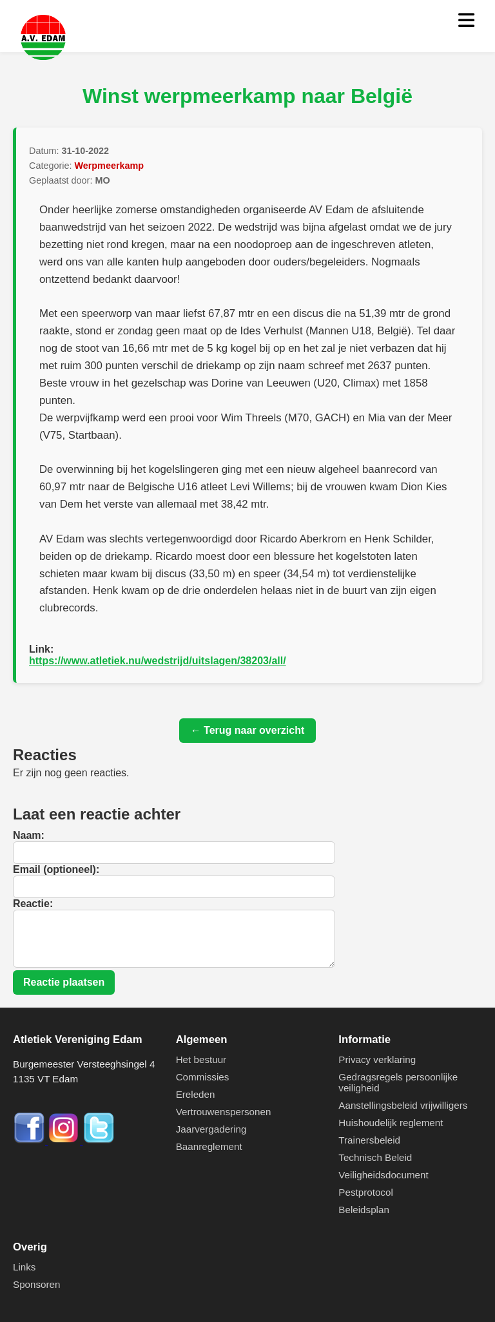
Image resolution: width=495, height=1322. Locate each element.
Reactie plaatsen (63, 982)
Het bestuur (201, 1059)
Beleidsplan (363, 1209)
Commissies (202, 1076)
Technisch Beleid (375, 1157)
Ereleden (195, 1094)
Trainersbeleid (369, 1140)
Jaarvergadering (211, 1129)
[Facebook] (30, 1140)
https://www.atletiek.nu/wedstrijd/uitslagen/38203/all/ (157, 660)
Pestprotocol (365, 1192)
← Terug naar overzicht (248, 730)
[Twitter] (98, 1140)
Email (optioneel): (56, 869)
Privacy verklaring (377, 1059)
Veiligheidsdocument (383, 1174)
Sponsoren (36, 1284)
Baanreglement (209, 1146)
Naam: (28, 835)
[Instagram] (65, 1140)
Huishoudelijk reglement (390, 1122)
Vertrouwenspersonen (223, 1111)
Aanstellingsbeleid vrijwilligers (402, 1105)
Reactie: (33, 903)
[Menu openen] (466, 21)
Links (24, 1266)
